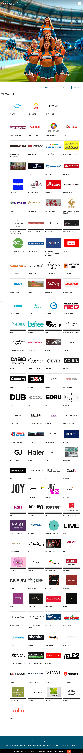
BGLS (47, 332)
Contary (13, 387)
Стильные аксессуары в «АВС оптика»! (52, 253)
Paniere (66, 588)
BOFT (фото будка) (70, 332)
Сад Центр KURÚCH (17, 251)
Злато (12, 174)
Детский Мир (50, 154)
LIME (64, 533)
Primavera (49, 607)
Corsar (30, 387)
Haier (30, 460)
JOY (11, 497)
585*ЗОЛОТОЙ (32, 114)
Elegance (66, 405)
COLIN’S (65, 369)
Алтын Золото (33, 136)
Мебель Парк (68, 193)
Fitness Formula (16, 442)
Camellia (48, 350)
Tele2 (65, 663)
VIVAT (47, 682)
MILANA (65, 552)
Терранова (32, 274)
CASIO (12, 369)
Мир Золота (32, 211)
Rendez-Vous (14, 625)
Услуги (55, 745)
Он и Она (48, 231)
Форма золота (50, 274)
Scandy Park (14, 645)
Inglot (12, 478)
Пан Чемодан (68, 231)
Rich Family (67, 625)
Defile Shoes (68, 387)
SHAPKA (30, 645)
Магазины (23, 745)
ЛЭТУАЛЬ (13, 193)
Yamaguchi (67, 682)
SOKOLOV (66, 645)
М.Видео (48, 193)
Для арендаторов (12, 745)
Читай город (14, 292)
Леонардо (67, 174)
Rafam (65, 607)
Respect (48, 625)
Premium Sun (32, 607)
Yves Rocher (14, 700)
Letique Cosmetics (52, 533)
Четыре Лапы (68, 274)
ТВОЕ (65, 251)
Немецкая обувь (34, 231)
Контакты (74, 745)
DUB (11, 405)
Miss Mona (13, 570)
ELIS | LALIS (14, 424)
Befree (30, 332)
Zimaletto (67, 700)
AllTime (48, 314)
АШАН (65, 136)
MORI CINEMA (50, 570)
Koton (47, 515)
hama (47, 460)
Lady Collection (16, 533)
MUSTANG (66, 570)
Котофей (48, 174)
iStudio (66, 478)
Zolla (12, 718)
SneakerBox (50, 645)
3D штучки (14, 114)
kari (11, 515)
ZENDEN (48, 700)
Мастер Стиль (33, 193)
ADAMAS (30, 314)
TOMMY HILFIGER (33, 682)
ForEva (30, 442)
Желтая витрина (69, 154)
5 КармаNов (49, 114)
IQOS (47, 478)
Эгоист (30, 292)
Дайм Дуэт (32, 154)
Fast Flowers (68, 424)
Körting (31, 515)
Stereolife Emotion (35, 663)
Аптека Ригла (50, 136)
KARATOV (66, 497)
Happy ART (67, 460)
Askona (12, 332)
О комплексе (64, 745)
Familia (48, 424)
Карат (30, 174)
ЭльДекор (49, 292)
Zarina (30, 700)
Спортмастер (33, 251)
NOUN (12, 588)
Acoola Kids (14, 314)
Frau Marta (49, 442)
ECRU (47, 405)
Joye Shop (31, 497)
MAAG (30, 552)
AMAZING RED (68, 314)
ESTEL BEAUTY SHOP (35, 424)
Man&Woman (50, 552)
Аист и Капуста (16, 136)
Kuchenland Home (70, 515)
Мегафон (13, 211)
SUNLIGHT (48, 663)
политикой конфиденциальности (56, 751)
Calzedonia (32, 350)
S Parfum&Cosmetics (17, 663)
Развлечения (47, 745)
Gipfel (65, 442)
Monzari (31, 570)
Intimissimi (32, 478)
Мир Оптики (50, 211)
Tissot (12, 682)
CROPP (47, 387)
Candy (65, 350)
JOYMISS (48, 497)
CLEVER (48, 369)
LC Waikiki (31, 533)
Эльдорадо (67, 292)
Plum (11, 607)
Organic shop (33, 588)
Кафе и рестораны (34, 745)
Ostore (48, 588)
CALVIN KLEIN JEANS (17, 350)
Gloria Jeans (15, 460)
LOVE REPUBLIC (15, 552)
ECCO (29, 405)
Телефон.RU (14, 274)
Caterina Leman (34, 369)
